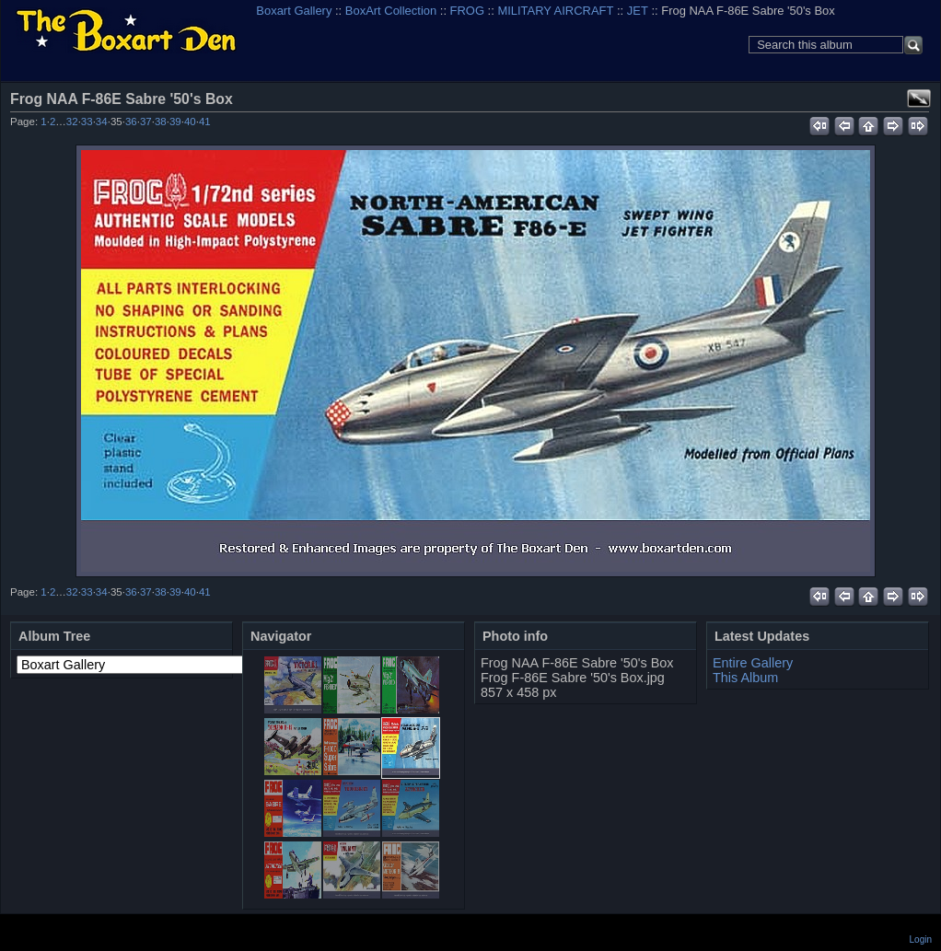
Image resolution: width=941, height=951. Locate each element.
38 (161, 121)
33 (87, 121)
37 (146, 121)
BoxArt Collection (390, 10)
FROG (467, 10)
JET (637, 10)
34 (102, 121)
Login (921, 939)
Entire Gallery (753, 662)
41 (205, 121)
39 (175, 121)
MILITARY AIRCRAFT (555, 10)
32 (72, 121)
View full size (919, 98)
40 (190, 121)
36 (131, 121)
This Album (745, 677)
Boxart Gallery (293, 10)
